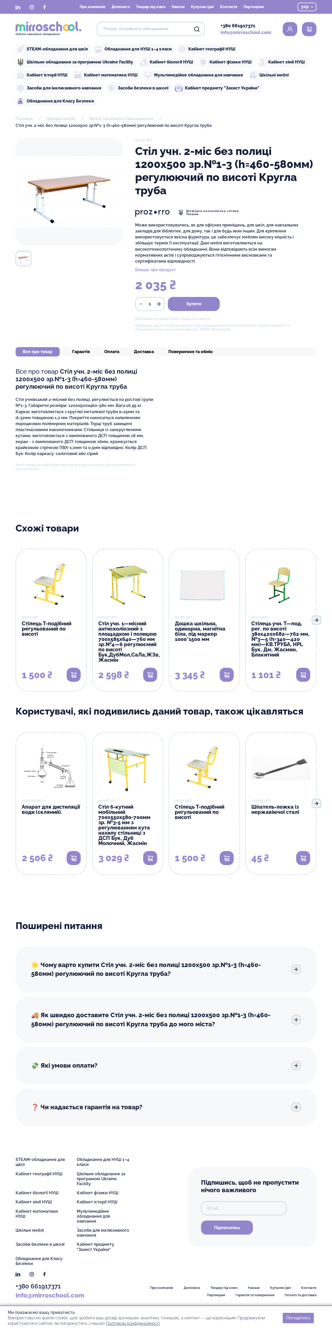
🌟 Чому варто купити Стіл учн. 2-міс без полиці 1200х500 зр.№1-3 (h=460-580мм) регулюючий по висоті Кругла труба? (166, 969)
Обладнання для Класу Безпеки (55, 101)
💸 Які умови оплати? (166, 1065)
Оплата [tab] (111, 351)
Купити (193, 303)
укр (307, 7)
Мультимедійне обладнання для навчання (193, 75)
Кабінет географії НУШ (206, 49)
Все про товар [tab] (37, 351)
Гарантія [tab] (81, 351)
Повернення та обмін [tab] (190, 351)
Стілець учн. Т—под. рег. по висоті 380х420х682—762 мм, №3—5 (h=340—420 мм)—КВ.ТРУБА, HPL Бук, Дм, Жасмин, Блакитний (280, 639)
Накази (178, 7)
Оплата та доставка (300, 1295)
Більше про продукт (155, 269)
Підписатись (227, 1227)
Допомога (121, 7)
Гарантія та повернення (255, 1295)
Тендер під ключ (150, 7)
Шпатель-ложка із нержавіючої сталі (275, 809)
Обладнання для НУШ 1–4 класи (133, 49)
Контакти (228, 7)
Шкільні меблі (269, 75)
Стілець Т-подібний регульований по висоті (46, 628)
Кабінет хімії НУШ (281, 62)
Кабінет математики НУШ (105, 75)
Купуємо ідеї (202, 7)
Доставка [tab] (144, 351)
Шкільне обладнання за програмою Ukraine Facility (75, 62)
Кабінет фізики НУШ (225, 62)
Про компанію (92, 7)
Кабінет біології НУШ (166, 62)
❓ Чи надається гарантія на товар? (166, 1107)
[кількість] (150, 304)
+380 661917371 (237, 25)
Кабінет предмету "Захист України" (217, 88)
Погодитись (298, 1317)
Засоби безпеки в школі (138, 88)
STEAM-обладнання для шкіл (52, 49)
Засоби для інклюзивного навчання (59, 88)
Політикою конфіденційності (133, 1323)
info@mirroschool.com (245, 32)
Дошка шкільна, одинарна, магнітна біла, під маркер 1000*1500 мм (200, 631)
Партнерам (254, 7)
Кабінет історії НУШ (42, 75)
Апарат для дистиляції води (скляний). (51, 809)
